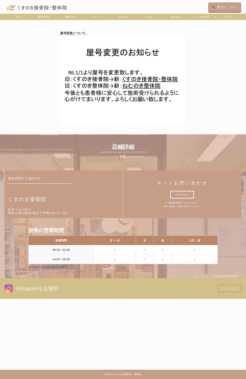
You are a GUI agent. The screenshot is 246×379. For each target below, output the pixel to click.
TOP (18, 16)
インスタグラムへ (229, 288)
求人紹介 (176, 16)
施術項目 (70, 16)
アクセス (228, 16)
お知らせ (123, 16)
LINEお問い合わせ (182, 195)
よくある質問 (201, 16)
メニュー (97, 16)
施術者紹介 (44, 16)
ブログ (149, 16)
